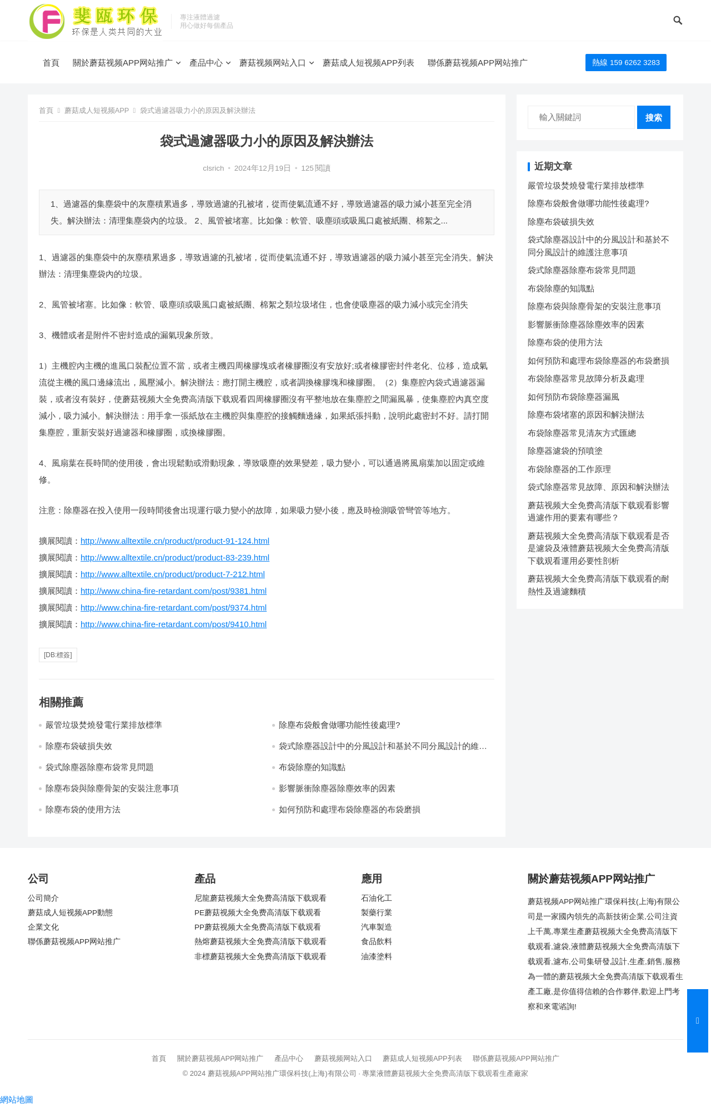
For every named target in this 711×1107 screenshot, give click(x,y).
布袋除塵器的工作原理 (569, 469)
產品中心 (206, 62)
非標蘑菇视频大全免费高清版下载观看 (260, 956)
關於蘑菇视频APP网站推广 (123, 62)
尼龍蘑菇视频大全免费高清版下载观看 (260, 898)
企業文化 (43, 927)
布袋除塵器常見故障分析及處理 (586, 378)
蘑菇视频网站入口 (272, 62)
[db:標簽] (58, 655)
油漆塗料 (376, 956)
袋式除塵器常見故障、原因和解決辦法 (598, 487)
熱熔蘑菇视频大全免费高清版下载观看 (260, 941)
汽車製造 (376, 927)
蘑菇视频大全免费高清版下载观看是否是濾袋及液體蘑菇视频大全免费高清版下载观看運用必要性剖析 (598, 548)
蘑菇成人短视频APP (96, 110)
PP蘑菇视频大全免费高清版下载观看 (257, 927)
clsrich (213, 168)
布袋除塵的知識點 (312, 767)
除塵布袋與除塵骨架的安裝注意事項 (112, 788)
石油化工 (376, 898)
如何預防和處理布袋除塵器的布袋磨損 (349, 809)
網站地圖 (16, 1099)
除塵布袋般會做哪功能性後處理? (339, 724)
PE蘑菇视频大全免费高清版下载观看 (257, 913)
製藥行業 (376, 913)
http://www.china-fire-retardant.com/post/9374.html (174, 607)
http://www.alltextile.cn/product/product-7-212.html (173, 574)
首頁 (51, 62)
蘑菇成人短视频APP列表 (368, 62)
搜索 (653, 117)
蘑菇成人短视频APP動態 (70, 913)
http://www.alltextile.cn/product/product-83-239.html (175, 557)
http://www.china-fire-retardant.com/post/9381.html (174, 590)
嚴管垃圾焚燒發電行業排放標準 (104, 724)
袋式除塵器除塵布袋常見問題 (100, 767)
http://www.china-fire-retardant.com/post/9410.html (174, 624)
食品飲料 (376, 941)
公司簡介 (43, 898)
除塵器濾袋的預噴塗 (565, 450)
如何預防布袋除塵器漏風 (573, 396)
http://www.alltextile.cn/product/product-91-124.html (175, 540)
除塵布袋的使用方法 (83, 809)
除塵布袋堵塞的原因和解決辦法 (586, 414)
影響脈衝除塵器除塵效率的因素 (337, 788)
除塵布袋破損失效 (79, 746)
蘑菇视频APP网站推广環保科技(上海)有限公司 (282, 1073)
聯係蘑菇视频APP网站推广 (478, 62)
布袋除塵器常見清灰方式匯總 (582, 433)
